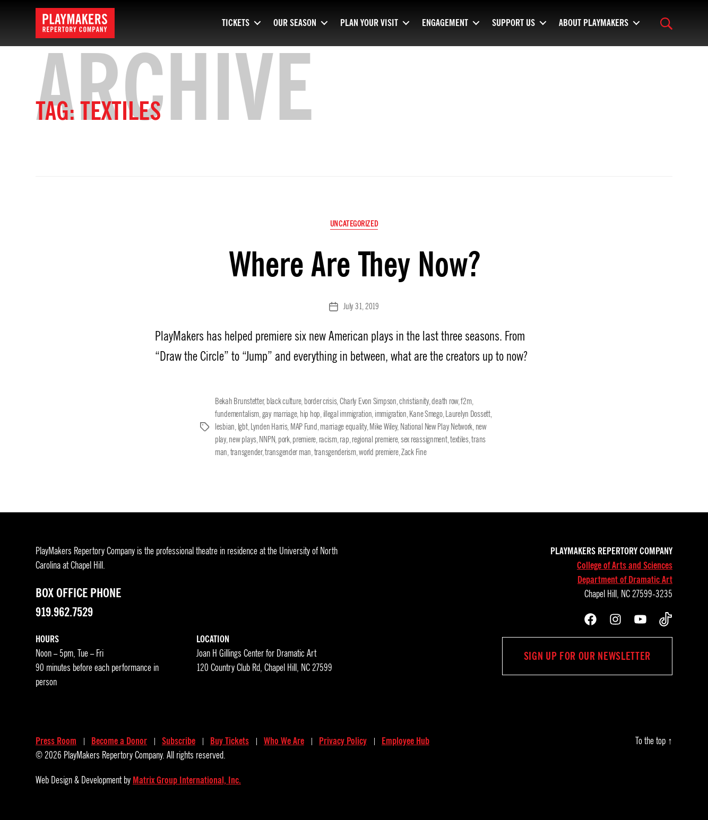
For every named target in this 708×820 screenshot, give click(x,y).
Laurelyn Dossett (467, 414)
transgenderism (335, 452)
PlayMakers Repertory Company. (114, 755)
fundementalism (237, 414)
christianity (414, 401)
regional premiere (375, 439)
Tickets (235, 21)
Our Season (294, 21)
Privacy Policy (343, 741)
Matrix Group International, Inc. (187, 780)
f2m (466, 401)
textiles (459, 439)
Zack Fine (414, 452)
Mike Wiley (383, 427)
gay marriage (279, 414)
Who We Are (284, 741)
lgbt (243, 427)
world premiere (378, 452)
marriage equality (343, 427)
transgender (246, 452)
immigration (391, 414)
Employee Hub (405, 741)
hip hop (310, 414)
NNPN (267, 439)
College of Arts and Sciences (624, 565)
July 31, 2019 (361, 306)
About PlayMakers (593, 21)
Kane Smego (425, 414)
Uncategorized (354, 224)
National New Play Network (436, 427)
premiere (304, 439)
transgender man (288, 452)
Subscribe (178, 741)
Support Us (513, 21)
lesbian (225, 427)
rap (344, 439)
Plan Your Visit (369, 21)
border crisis (320, 401)
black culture (283, 401)
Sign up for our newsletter (587, 656)
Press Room (56, 741)
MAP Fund (303, 427)
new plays (242, 439)
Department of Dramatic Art (624, 579)
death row (444, 401)
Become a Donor (119, 741)
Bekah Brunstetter (239, 401)
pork (284, 439)
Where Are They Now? (354, 264)
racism (328, 439)
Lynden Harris (269, 427)
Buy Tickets (229, 741)
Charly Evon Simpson (368, 401)
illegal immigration (347, 414)
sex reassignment (424, 439)
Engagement (445, 21)
